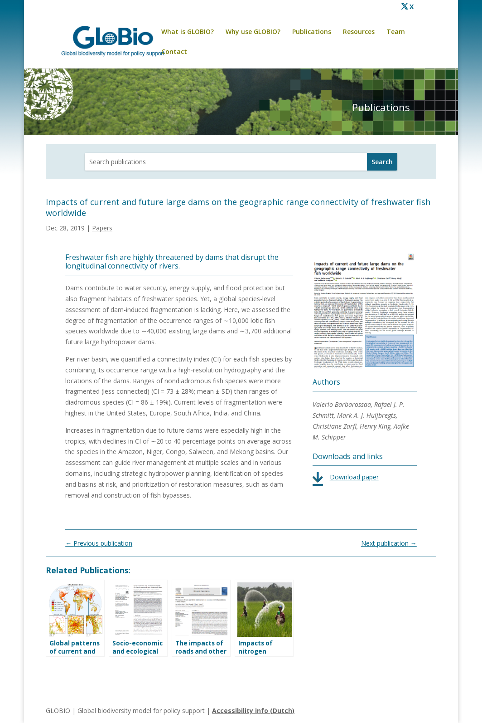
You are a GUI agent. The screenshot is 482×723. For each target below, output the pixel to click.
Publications (311, 32)
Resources (359, 32)
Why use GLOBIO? (253, 32)
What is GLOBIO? (187, 32)
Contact (174, 52)
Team (395, 32)
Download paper (354, 477)
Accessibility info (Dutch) (253, 710)
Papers (102, 228)
